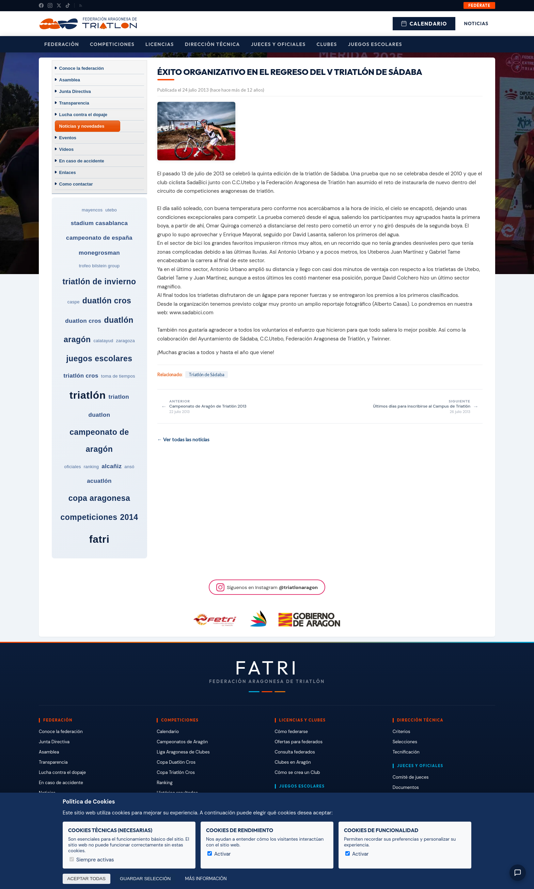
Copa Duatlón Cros (176, 762)
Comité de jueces (411, 777)
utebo (111, 209)
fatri (99, 539)
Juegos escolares (375, 44)
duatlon (99, 415)
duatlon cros (83, 321)
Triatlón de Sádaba (206, 374)
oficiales (72, 466)
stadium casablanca (99, 223)
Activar (219, 854)
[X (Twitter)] (59, 5)
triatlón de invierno (99, 281)
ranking (91, 466)
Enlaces (67, 172)
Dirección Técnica (212, 44)
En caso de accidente (81, 160)
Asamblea (69, 79)
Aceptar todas (86, 878)
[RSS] (81, 5)
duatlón (118, 320)
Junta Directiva (75, 91)
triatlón (87, 395)
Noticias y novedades (82, 126)
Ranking (164, 782)
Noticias (476, 23)
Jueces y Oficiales (278, 44)
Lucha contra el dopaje (83, 114)
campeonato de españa (99, 238)
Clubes (327, 44)
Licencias (159, 44)
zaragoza (125, 340)
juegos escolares (99, 358)
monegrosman (99, 253)
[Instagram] (50, 5)
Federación (61, 44)
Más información (205, 879)
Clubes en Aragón (293, 762)
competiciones (88, 517)
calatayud (103, 340)
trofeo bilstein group (99, 265)
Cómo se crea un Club (297, 772)
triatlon (119, 397)
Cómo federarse (291, 731)
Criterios (401, 731)
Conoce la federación (81, 68)
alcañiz (111, 466)
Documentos (406, 787)
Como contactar (76, 184)
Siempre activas (91, 859)
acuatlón (99, 481)
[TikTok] (67, 5)
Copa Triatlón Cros (176, 772)
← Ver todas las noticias (183, 439)
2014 (129, 517)
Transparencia (74, 103)
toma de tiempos (118, 376)
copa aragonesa (99, 498)
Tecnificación (406, 752)
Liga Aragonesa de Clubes (183, 752)
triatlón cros (80, 375)
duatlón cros (106, 300)
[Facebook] (41, 5)
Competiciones (112, 44)
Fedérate (479, 5)
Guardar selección (145, 878)
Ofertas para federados (299, 742)
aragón (77, 339)
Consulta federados (295, 752)
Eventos (68, 137)
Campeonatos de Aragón (182, 742)
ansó (129, 466)
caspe (73, 301)
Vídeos (66, 149)
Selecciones (405, 742)
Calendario (424, 23)
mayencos (92, 209)
